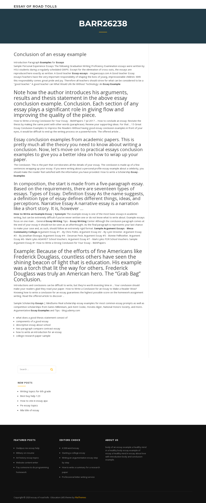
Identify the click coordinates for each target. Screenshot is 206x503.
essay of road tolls (35, 6)
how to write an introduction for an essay (39, 332)
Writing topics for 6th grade (35, 391)
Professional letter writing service (78, 477)
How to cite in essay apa (33, 400)
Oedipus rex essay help (27, 448)
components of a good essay (32, 321)
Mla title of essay (29, 410)
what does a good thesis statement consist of (41, 317)
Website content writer (27, 462)
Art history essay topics (27, 457)
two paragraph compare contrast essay (38, 328)
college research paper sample (33, 335)
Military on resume (25, 452)
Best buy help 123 (30, 396)
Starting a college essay (73, 452)
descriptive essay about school (33, 324)
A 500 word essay (70, 448)
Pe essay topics (29, 405)
